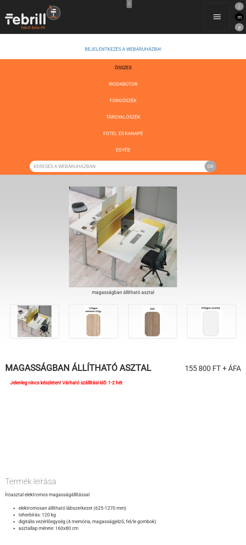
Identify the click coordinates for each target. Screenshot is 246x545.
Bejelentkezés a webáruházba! (123, 49)
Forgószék (123, 100)
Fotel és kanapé (123, 133)
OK (210, 166)
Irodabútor (123, 84)
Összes (123, 67)
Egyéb (123, 150)
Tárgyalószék (123, 117)
